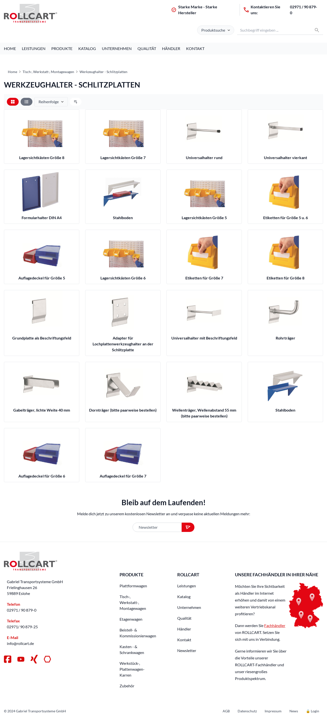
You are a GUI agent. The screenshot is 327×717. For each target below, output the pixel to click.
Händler (171, 48)
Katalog (87, 48)
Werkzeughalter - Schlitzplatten (103, 72)
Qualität (146, 48)
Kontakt (195, 48)
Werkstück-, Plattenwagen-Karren (132, 669)
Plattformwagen (133, 585)
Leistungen (33, 48)
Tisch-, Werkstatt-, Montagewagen (48, 72)
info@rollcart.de (20, 643)
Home (10, 48)
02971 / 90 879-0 (303, 9)
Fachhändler (274, 625)
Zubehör (127, 685)
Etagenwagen (131, 619)
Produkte (61, 48)
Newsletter (186, 650)
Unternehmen (117, 48)
